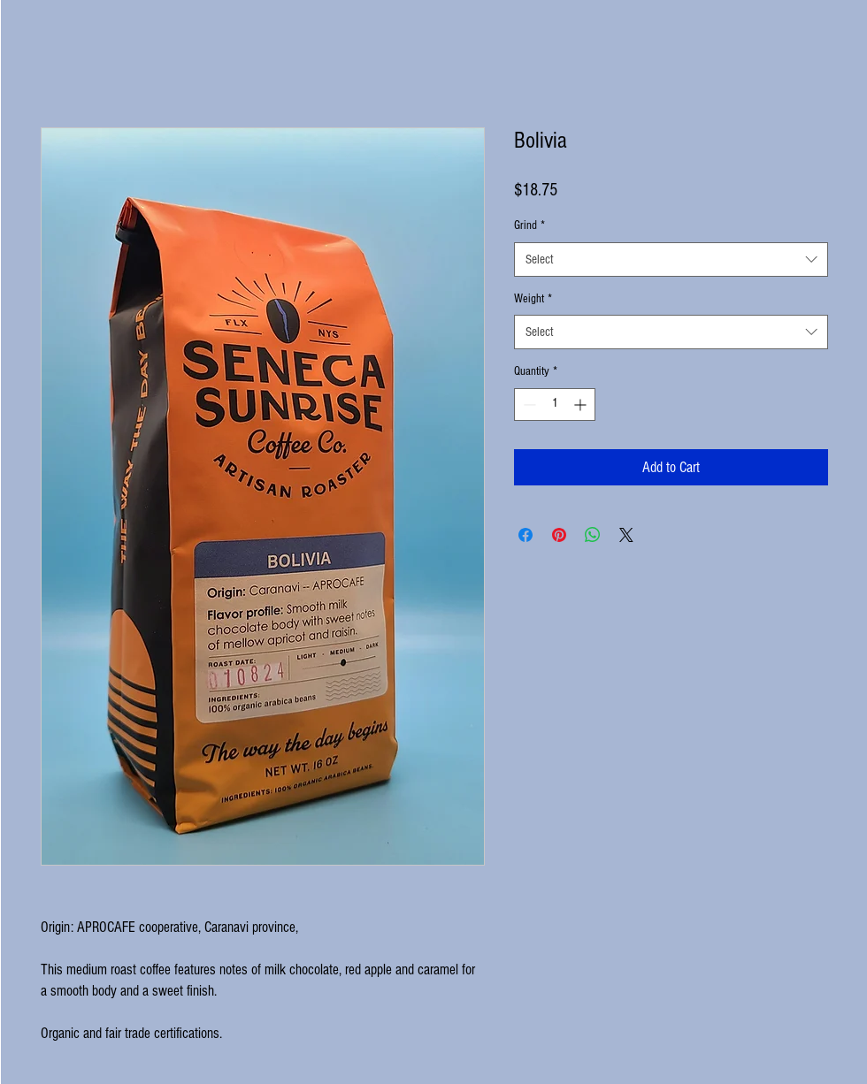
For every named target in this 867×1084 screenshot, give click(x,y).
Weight (533, 299)
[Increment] (582, 404)
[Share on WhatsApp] (592, 535)
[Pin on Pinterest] (559, 535)
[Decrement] (528, 404)
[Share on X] (626, 535)
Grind (529, 225)
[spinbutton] (555, 404)
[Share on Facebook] (525, 535)
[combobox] (671, 259)
